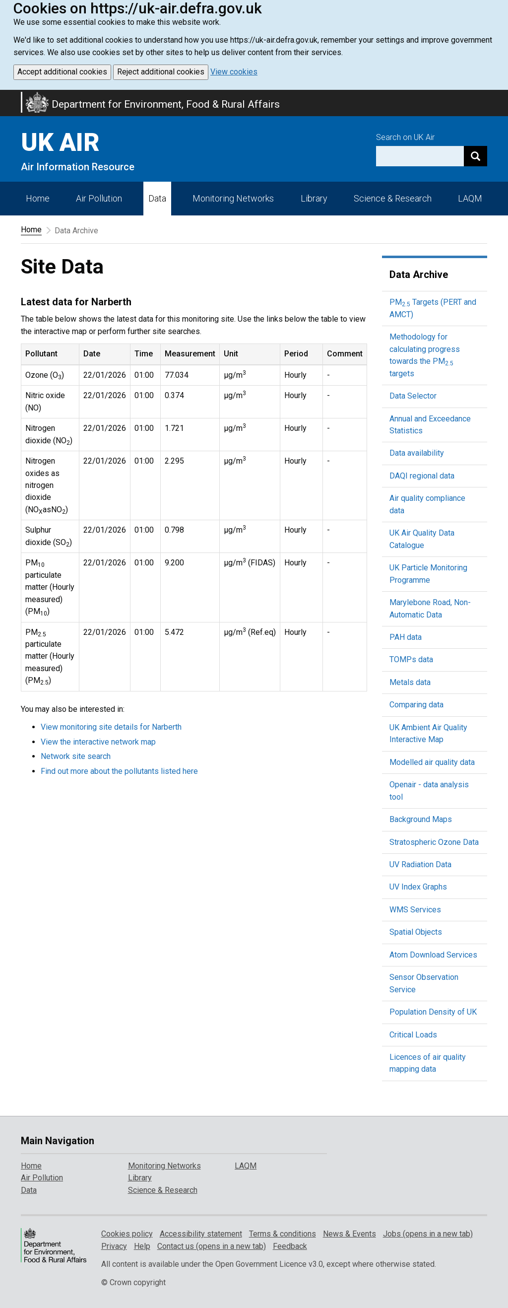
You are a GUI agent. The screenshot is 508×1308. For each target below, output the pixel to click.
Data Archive (418, 274)
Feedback (290, 1246)
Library (314, 198)
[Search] (475, 156)
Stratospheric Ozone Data (434, 842)
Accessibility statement (201, 1234)
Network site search (76, 756)
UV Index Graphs (418, 887)
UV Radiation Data (420, 864)
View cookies (233, 71)
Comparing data (416, 704)
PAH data (405, 637)
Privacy (114, 1246)
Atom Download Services (433, 955)
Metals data (410, 682)
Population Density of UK (433, 1012)
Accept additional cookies (62, 71)
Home (38, 198)
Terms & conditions (282, 1234)
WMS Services (415, 909)
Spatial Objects (415, 932)
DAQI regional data (421, 476)
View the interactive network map (98, 742)
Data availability (416, 453)
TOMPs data (411, 659)
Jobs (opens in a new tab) (428, 1234)
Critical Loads (413, 1034)
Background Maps (420, 819)
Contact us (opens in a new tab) (211, 1246)
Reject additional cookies (160, 71)
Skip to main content (6, 96)
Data (157, 198)
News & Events (349, 1234)
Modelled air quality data (432, 762)
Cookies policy (127, 1234)
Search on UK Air (405, 137)
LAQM (470, 198)
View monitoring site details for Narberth (111, 727)
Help (142, 1246)
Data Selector (413, 396)
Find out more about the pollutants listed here (119, 771)
